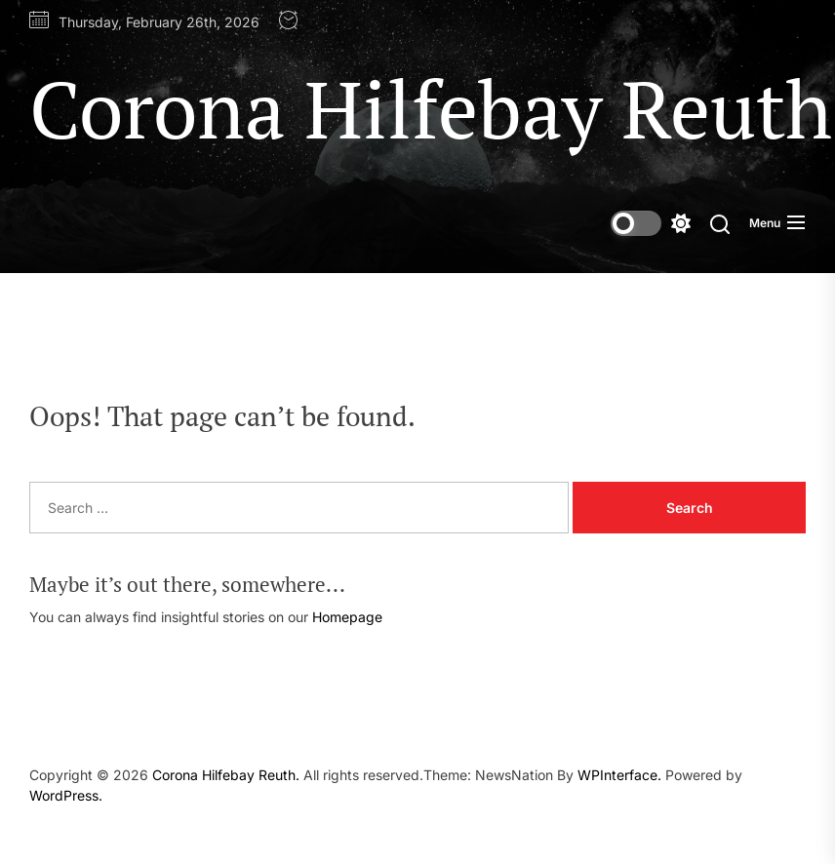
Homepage (347, 617)
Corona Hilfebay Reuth (430, 108)
